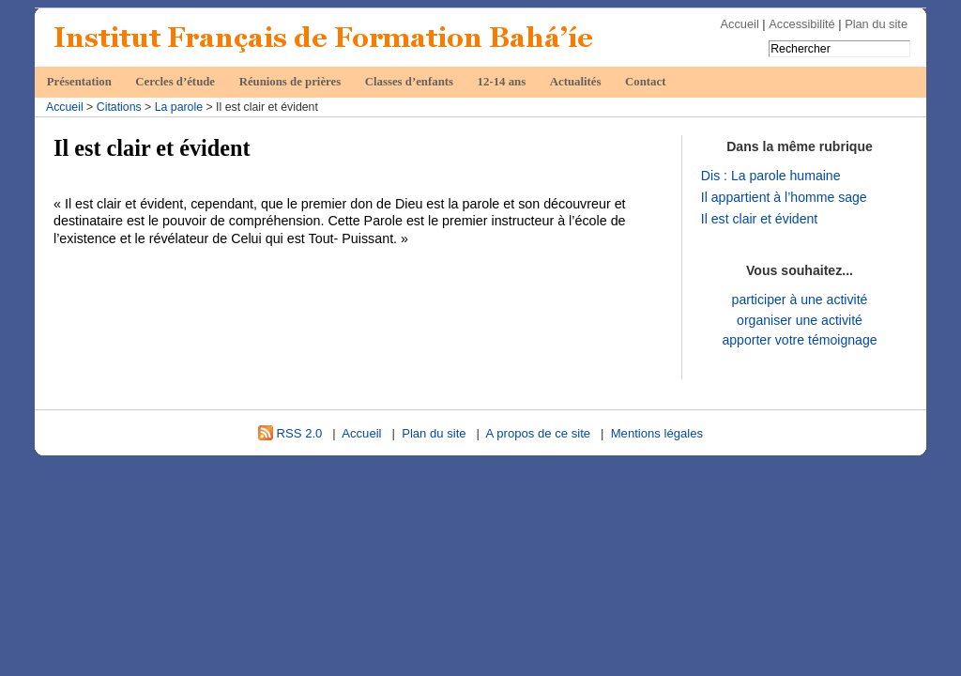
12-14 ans (502, 81)
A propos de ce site (538, 433)
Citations (119, 107)
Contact (645, 81)
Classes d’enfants (409, 81)
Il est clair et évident (759, 218)
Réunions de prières (290, 81)
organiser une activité (799, 320)
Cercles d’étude (175, 81)
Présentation (79, 81)
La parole (179, 107)
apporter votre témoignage (799, 339)
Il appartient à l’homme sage (784, 197)
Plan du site (876, 24)
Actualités (576, 81)
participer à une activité (800, 299)
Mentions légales (657, 433)
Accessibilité (801, 24)
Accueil (740, 24)
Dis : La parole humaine (771, 175)
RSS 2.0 (290, 433)
